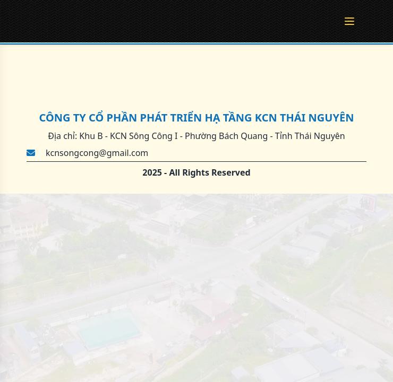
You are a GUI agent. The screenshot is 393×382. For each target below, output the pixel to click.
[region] (196, 191)
